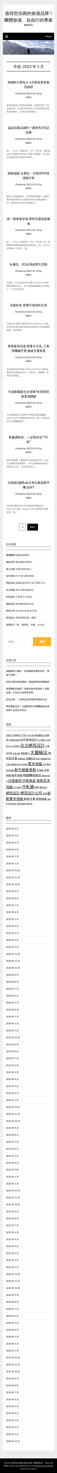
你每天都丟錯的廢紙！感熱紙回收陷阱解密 (27, 681)
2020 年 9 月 (12, 1295)
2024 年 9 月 (12, 974)
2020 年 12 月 (13, 1274)
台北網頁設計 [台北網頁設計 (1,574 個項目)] (32, 745)
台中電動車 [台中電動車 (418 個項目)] (15, 746)
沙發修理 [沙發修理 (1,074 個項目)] (14, 780)
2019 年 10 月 (13, 1371)
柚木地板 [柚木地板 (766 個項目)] (17, 775)
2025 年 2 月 (12, 940)
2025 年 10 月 (13, 884)
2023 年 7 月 (12, 1058)
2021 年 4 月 (12, 1246)
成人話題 (10, 569)
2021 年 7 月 (12, 1225)
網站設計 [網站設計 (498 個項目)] (43, 787)
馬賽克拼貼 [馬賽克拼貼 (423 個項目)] (12, 804)
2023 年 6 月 (12, 1065)
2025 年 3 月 (12, 933)
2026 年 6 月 (12, 828)
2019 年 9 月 (12, 1378)
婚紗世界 (10, 561)
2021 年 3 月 (12, 1253)
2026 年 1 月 (12, 863)
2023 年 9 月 (12, 1044)
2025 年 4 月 (12, 926)
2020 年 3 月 (12, 1336)
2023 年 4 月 (12, 1079)
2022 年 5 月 (12, 1155)
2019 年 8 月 (12, 1385)
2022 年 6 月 (12, 1148)
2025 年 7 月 (12, 905)
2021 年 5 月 (12, 1239)
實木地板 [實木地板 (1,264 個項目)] (35, 763)
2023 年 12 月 (13, 1037)
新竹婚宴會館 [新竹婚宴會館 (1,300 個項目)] (25, 769)
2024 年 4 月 (12, 1009)
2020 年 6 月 (12, 1315)
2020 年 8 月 (12, 1301)
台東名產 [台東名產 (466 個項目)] (16, 753)
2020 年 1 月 (12, 1350)
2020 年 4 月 (12, 1329)
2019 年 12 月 (13, 1357)
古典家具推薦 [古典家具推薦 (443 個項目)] (14, 740)
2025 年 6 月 (12, 912)
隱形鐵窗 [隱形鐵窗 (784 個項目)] (41, 799)
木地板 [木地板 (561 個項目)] (40, 770)
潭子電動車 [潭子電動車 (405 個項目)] (17, 787)
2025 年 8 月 (12, 898)
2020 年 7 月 (12, 1308)
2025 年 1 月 (12, 946)
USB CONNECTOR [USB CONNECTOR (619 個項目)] (16, 735)
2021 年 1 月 (12, 1267)
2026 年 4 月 (12, 842)
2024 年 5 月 (12, 1002)
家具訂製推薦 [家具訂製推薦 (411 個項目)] (22, 764)
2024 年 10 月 (13, 967)
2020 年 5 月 (12, 1322)
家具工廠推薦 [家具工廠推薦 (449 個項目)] (41, 759)
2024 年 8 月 (12, 981)
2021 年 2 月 (12, 1260)
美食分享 (10, 610)
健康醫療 (10, 555)
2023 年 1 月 (12, 1100)
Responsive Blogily (44, 1465)
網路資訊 (10, 603)
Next (32, 527)
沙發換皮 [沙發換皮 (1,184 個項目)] (29, 780)
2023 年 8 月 (12, 1051)
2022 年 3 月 (12, 1169)
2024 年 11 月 (13, 960)
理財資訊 (10, 582)
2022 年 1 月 (12, 1183)
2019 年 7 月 (12, 1392)
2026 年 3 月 (12, 849)
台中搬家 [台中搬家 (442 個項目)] (41, 740)
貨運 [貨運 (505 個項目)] (45, 793)
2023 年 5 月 (12, 1072)
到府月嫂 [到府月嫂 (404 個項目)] (30, 735)
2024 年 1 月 (12, 1030)
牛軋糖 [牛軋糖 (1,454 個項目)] (28, 786)
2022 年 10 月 (13, 1121)
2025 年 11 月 (13, 877)
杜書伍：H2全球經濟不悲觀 (28, 264)
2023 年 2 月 (12, 1093)
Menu (48, 36)
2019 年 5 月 (12, 1406)
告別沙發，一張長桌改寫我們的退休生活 (26, 699)
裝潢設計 (10, 617)
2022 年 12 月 (13, 1107)
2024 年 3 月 (12, 1016)
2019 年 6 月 (12, 1399)
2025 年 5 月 (12, 919)
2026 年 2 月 (12, 856)
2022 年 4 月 (12, 1162)
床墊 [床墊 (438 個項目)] (44, 764)
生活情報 (10, 589)
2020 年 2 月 (12, 1343)
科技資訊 (10, 596)
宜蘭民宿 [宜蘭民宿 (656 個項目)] (30, 758)
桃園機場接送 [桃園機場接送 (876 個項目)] (32, 775)
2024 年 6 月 (12, 995)
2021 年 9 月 (12, 1211)
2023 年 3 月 (12, 1086)
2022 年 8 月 (12, 1134)
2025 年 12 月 (13, 870)
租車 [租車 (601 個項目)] (37, 787)
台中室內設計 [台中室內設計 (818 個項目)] (28, 739)
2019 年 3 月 (12, 1420)
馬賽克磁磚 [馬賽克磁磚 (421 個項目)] (21, 804)
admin (28, 97)
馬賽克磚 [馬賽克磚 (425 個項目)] (29, 804)
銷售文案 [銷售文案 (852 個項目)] (29, 799)
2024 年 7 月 (12, 988)
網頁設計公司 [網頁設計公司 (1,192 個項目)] (31, 793)
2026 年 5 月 (12, 835)
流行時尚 (10, 575)
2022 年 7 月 (12, 1141)
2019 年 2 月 (12, 1427)
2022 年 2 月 (12, 1176)
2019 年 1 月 (12, 1434)
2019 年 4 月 (12, 1413)
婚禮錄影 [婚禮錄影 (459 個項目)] (21, 759)
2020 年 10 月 (13, 1288)
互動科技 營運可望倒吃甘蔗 (28, 305)
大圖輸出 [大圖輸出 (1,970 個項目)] (39, 752)
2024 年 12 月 (13, 954)
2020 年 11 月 (13, 1281)
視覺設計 (10, 624)
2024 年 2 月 (12, 1023)
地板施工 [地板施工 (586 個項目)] (25, 753)
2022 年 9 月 (12, 1127)
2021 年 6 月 (12, 1232)
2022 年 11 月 (13, 1114)
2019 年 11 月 (13, 1364)
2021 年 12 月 (13, 1190)
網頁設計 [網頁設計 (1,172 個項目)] (13, 793)
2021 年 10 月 (13, 1204)
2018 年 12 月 (13, 1441)
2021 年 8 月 (12, 1218)
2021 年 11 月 (13, 1197)
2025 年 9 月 (12, 891)
